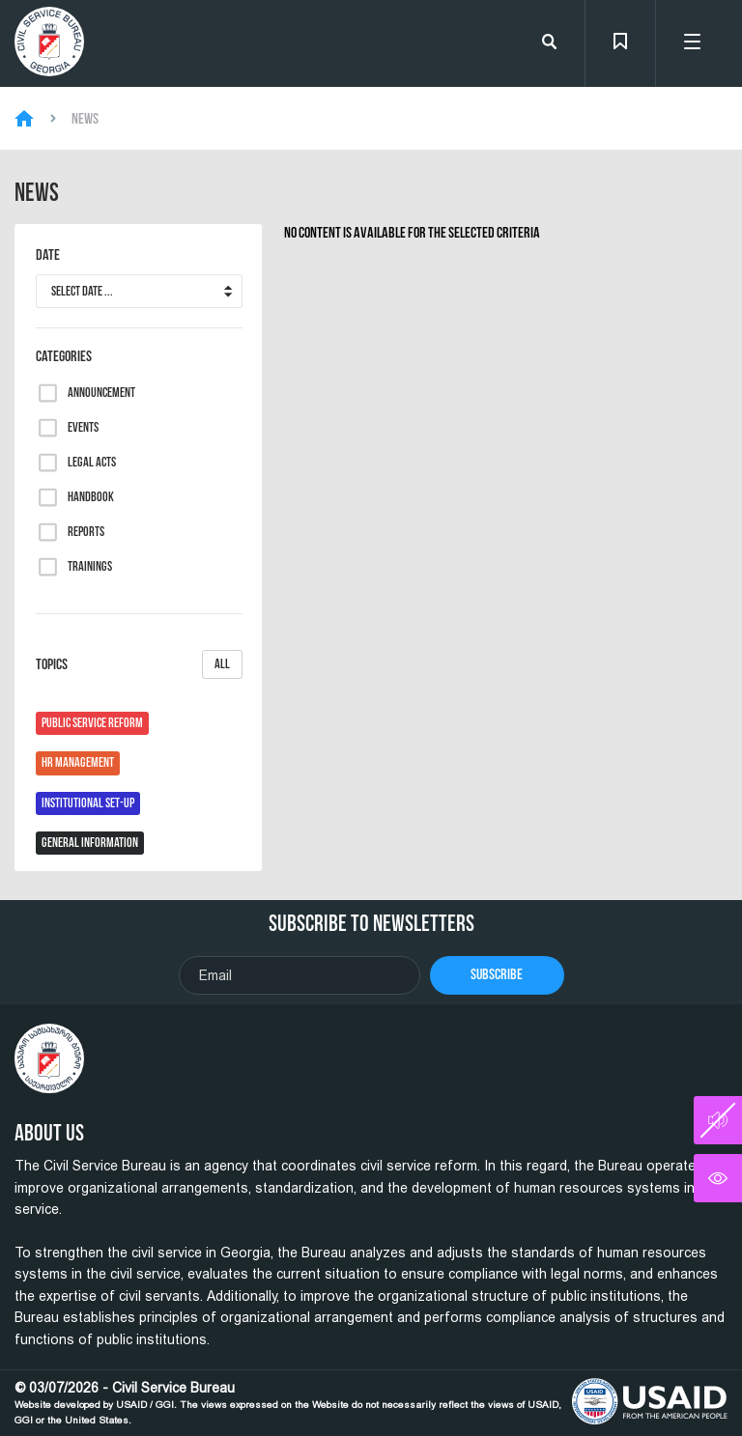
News (85, 118)
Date (48, 255)
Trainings (90, 567)
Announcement (101, 393)
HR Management (78, 762)
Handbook (91, 497)
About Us (49, 1132)
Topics (139, 664)
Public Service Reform (92, 723)
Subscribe (497, 974)
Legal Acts (92, 462)
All (222, 664)
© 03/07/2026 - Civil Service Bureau (287, 1403)
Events (83, 428)
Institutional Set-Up (88, 803)
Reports (86, 532)
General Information (90, 842)
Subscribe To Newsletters (371, 923)
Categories (64, 356)
